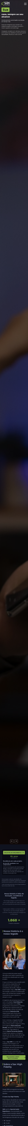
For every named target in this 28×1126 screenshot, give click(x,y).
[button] (12, 841)
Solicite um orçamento (14, 856)
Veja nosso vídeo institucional (16, 1059)
